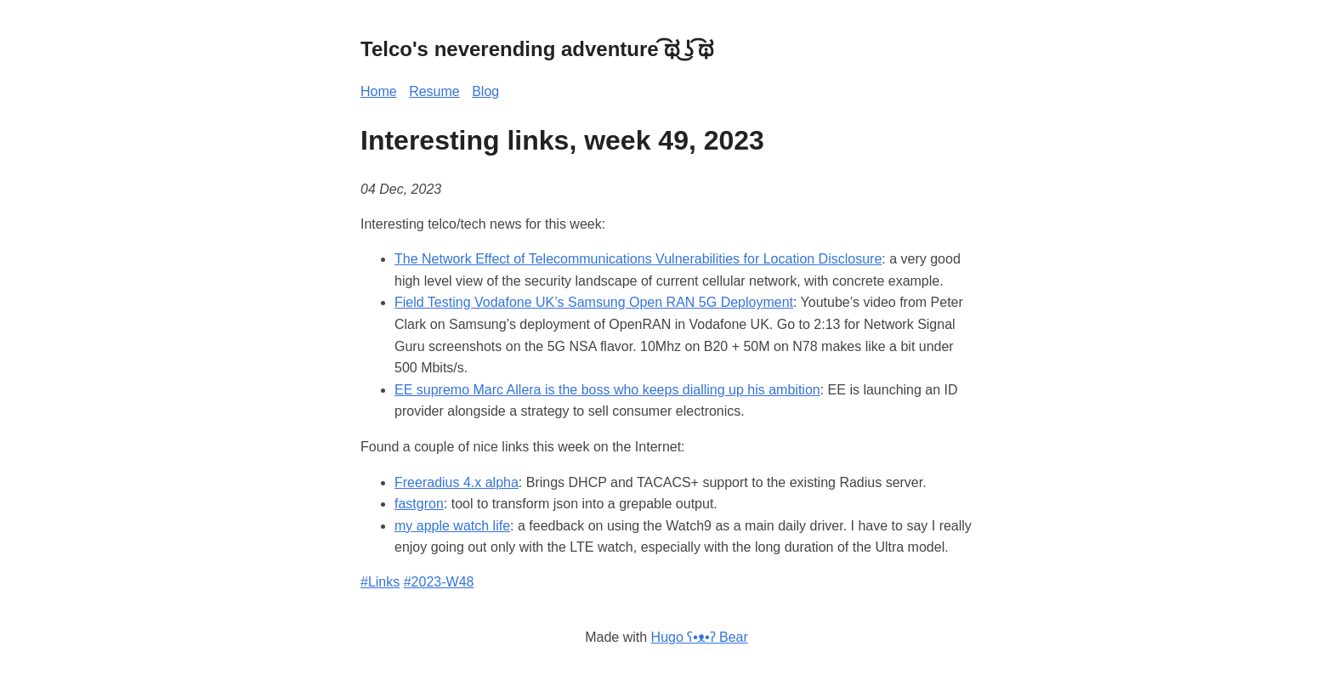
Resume (434, 91)
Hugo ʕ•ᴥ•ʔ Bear (699, 637)
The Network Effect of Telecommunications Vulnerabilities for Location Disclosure (638, 259)
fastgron (419, 503)
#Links (380, 582)
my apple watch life (452, 526)
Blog (485, 91)
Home (378, 91)
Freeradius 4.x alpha (456, 482)
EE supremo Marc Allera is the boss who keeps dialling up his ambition (607, 390)
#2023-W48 (439, 582)
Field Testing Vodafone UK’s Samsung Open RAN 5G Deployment (593, 302)
